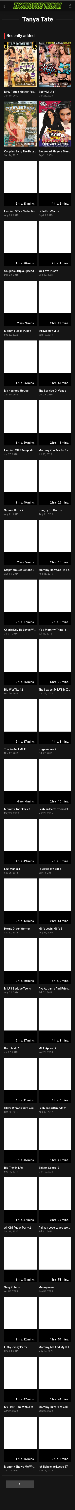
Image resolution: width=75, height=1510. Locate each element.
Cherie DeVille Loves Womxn (22, 629)
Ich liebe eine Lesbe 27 (53, 1466)
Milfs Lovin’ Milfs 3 (50, 928)
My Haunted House (16, 390)
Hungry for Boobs (50, 510)
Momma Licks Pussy (17, 330)
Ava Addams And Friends (55, 988)
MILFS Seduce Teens (17, 988)
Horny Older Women (17, 928)
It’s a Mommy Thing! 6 (52, 629)
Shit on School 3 (49, 1167)
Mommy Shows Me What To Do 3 (25, 1466)
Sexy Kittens (12, 1287)
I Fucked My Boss (50, 868)
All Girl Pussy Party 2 (17, 1227)
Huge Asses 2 (47, 749)
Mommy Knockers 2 (17, 809)
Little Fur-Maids (49, 211)
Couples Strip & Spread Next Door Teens (30, 271)
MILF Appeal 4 (47, 1048)
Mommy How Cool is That (55, 569)
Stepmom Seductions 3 (19, 569)
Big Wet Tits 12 (13, 689)
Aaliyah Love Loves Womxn (56, 1227)
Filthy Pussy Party (15, 1347)
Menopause (46, 1287)
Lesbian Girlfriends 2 (52, 1108)
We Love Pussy (48, 271)
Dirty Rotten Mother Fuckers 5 (23, 91)
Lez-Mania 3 (12, 868)
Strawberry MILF (49, 330)
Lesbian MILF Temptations (21, 450)
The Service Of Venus (52, 390)
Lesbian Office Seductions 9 (22, 211)
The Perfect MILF (15, 749)
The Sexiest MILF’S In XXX (55, 689)
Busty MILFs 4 (47, 91)
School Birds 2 (13, 510)
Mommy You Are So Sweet (55, 450)
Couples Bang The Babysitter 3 (23, 151)
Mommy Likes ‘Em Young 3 (56, 1407)
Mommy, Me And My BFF (54, 1347)
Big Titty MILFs (13, 1167)
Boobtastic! (11, 1048)
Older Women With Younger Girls (25, 1108)
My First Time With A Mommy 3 (24, 1407)
